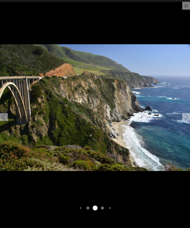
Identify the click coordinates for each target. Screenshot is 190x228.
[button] (4, 117)
